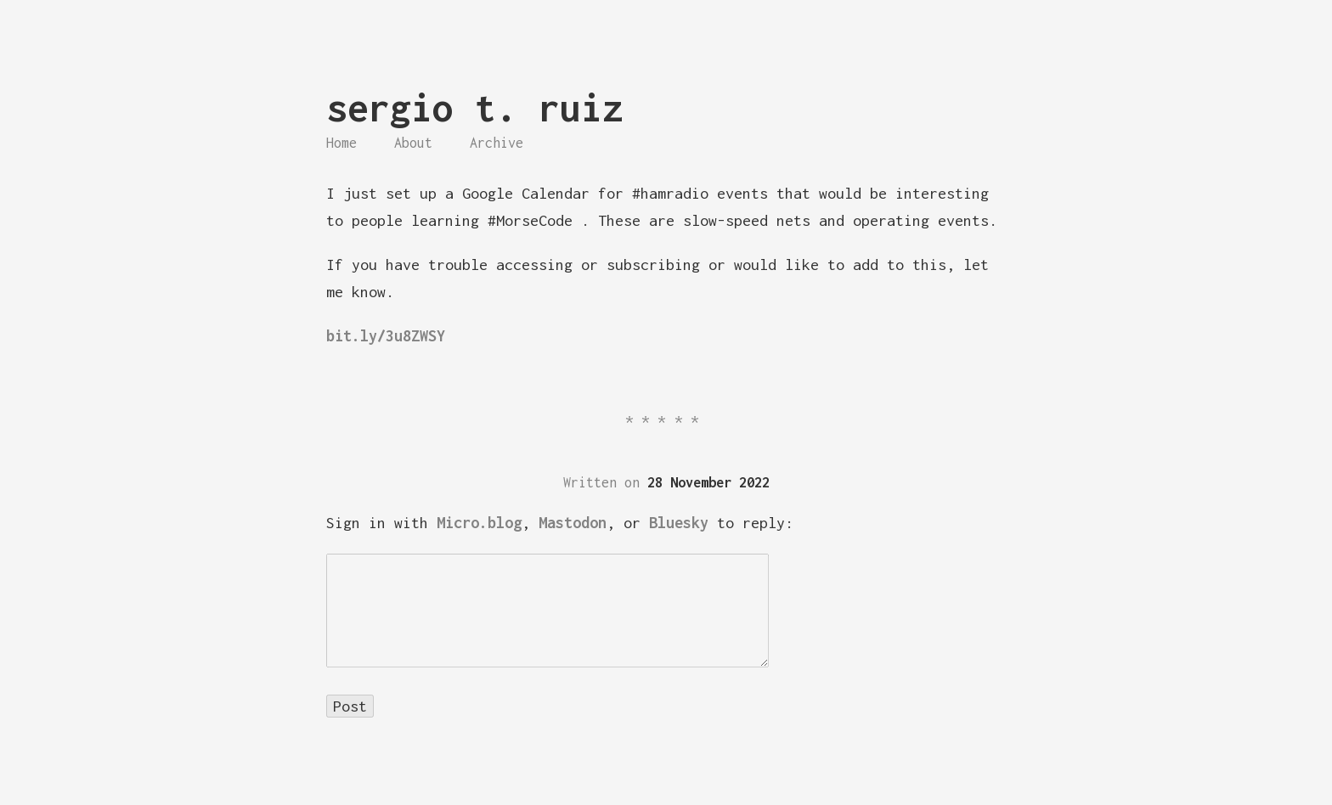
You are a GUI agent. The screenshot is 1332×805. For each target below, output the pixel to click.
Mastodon (573, 523)
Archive (496, 142)
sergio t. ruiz (475, 107)
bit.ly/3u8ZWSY (385, 336)
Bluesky (678, 523)
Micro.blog (479, 523)
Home (341, 142)
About (413, 142)
